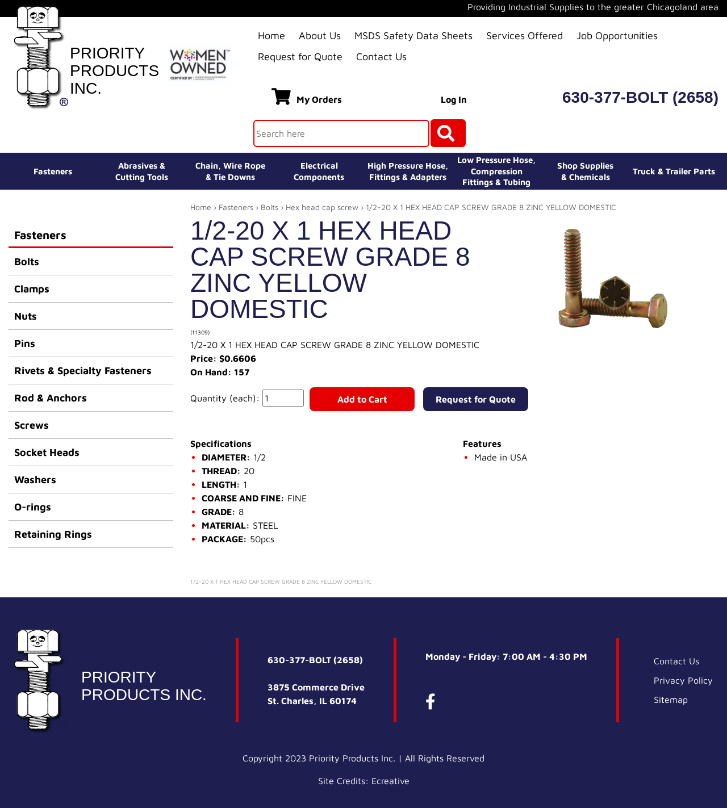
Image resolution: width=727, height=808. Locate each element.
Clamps (31, 289)
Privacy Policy (683, 680)
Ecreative (390, 781)
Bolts (26, 261)
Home (271, 35)
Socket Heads (47, 452)
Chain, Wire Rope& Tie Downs (230, 171)
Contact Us (381, 56)
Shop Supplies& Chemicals (585, 171)
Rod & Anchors (50, 398)
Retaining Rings (53, 534)
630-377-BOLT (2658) (640, 97)
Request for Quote (300, 56)
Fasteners (53, 171)
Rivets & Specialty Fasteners (83, 370)
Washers (35, 479)
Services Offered (524, 35)
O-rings (32, 507)
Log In (454, 99)
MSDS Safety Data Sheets (413, 35)
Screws (31, 425)
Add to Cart (362, 399)
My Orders (306, 96)
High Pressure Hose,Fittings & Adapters (407, 171)
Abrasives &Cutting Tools (141, 171)
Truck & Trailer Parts (674, 171)
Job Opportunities (617, 35)
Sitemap (671, 699)
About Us (320, 35)
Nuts (25, 316)
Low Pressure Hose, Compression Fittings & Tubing (496, 171)
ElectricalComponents (319, 171)
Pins (24, 343)
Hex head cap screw (322, 207)
